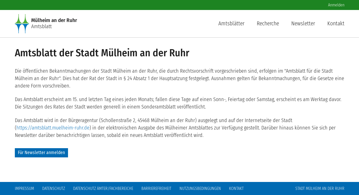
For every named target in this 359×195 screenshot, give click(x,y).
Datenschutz (53, 188)
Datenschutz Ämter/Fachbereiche (103, 188)
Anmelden (336, 5)
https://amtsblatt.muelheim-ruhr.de (52, 128)
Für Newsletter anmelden (41, 152)
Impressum (24, 188)
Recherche (268, 23)
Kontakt (335, 23)
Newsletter (303, 23)
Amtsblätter (231, 23)
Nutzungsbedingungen (200, 188)
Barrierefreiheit (156, 188)
